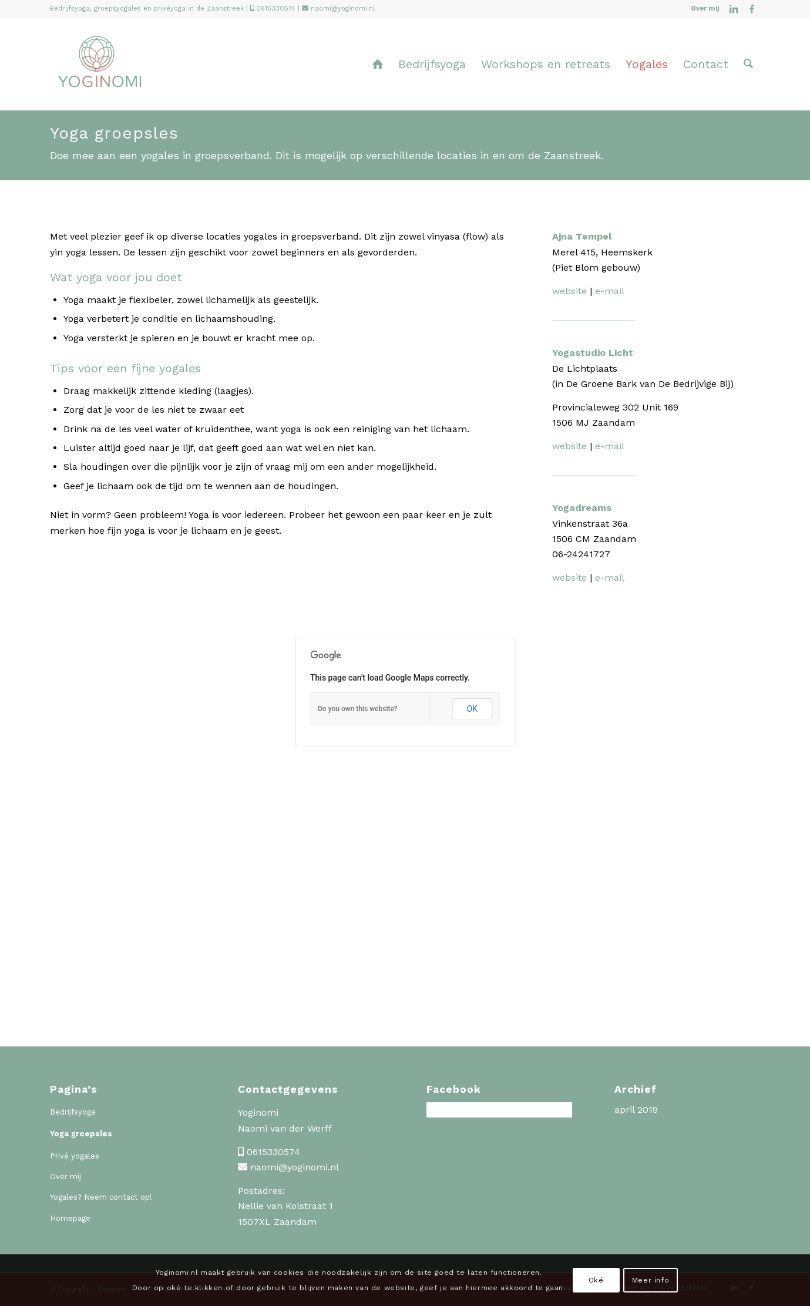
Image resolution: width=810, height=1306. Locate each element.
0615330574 (275, 8)
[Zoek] (748, 64)
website (571, 291)
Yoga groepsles (81, 1133)
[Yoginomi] (99, 72)
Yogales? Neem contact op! (101, 1197)
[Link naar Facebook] (752, 9)
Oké (596, 1280)
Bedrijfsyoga (72, 1112)
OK (472, 708)
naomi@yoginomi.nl (343, 8)
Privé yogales (74, 1156)
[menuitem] (702, 9)
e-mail (609, 291)
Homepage (70, 1218)
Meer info (650, 1280)
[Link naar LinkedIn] (733, 9)
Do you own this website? (358, 709)
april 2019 (636, 1109)
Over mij (705, 8)
